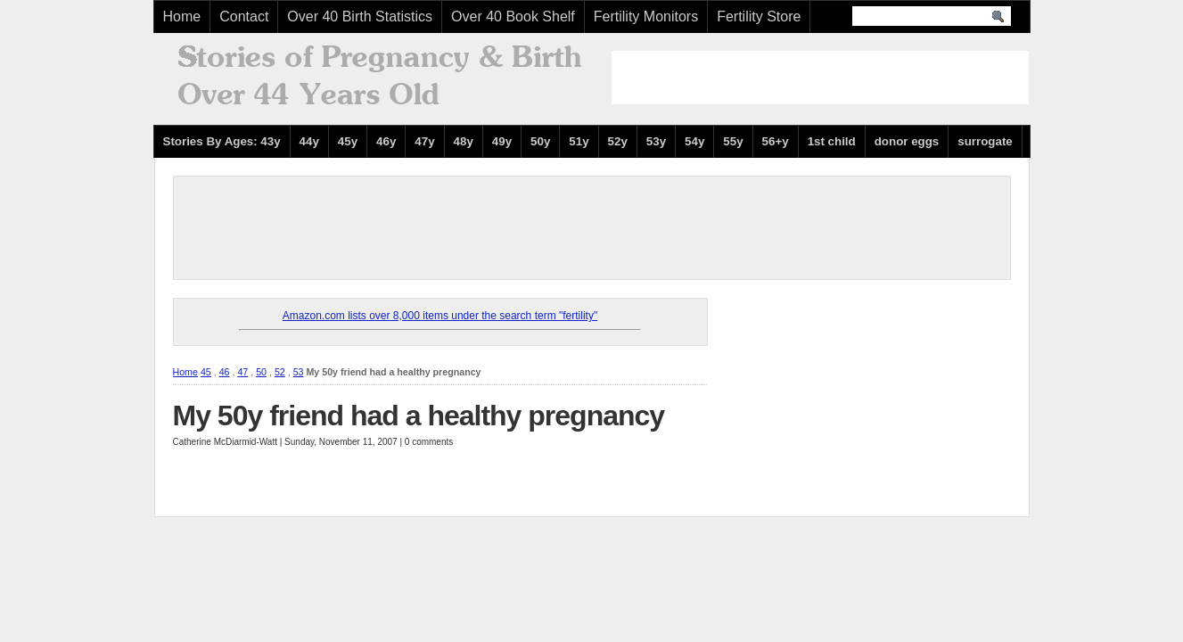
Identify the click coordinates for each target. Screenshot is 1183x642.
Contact (243, 16)
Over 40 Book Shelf (513, 16)
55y (733, 141)
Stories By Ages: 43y (222, 141)
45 (206, 371)
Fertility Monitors (646, 16)
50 (261, 371)
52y (618, 141)
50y (540, 141)
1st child (832, 141)
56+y (775, 141)
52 (280, 371)
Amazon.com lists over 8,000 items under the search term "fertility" (440, 315)
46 (224, 371)
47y (424, 141)
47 (242, 371)
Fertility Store (759, 16)
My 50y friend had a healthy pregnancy (419, 415)
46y (386, 141)
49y (502, 141)
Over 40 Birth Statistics (359, 16)
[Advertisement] (820, 77)
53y (656, 141)
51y (578, 141)
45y (347, 141)
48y (463, 141)
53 (298, 371)
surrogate (984, 141)
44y (309, 141)
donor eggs (907, 141)
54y (694, 141)
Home (182, 16)
